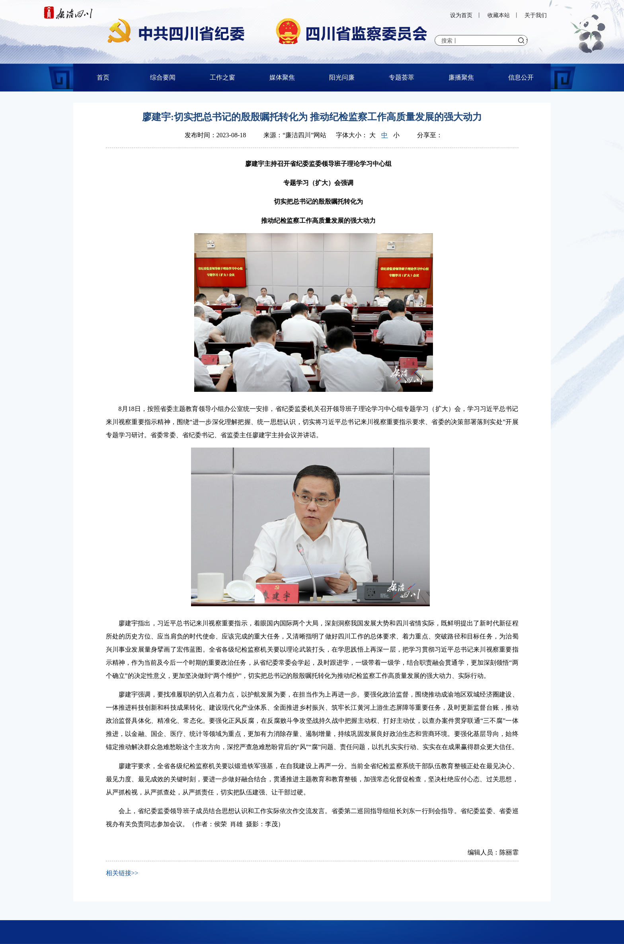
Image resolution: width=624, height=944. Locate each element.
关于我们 (536, 15)
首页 (103, 77)
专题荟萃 (401, 77)
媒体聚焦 (282, 77)
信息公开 (521, 77)
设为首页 (461, 15)
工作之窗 (222, 77)
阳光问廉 (342, 77)
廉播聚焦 (461, 77)
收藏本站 (499, 15)
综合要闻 (163, 77)
